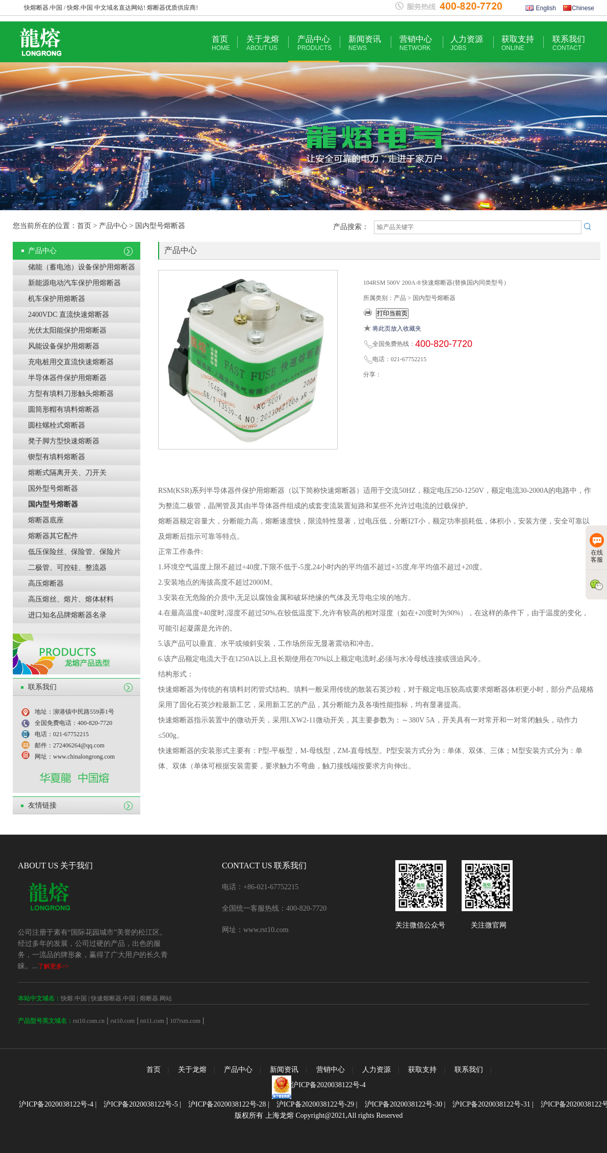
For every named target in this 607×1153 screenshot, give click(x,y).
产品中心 (314, 43)
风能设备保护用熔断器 (63, 346)
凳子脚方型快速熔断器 (63, 441)
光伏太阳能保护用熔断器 (67, 330)
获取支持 (517, 43)
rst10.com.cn (89, 1020)
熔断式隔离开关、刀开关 (67, 473)
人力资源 (466, 43)
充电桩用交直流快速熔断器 (71, 362)
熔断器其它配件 (53, 536)
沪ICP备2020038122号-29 (315, 1104)
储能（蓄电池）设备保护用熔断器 (81, 267)
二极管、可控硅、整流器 (67, 567)
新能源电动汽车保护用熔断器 (74, 283)
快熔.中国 (74, 998)
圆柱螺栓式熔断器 (56, 425)
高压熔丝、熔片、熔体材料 (71, 599)
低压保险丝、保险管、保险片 (74, 552)
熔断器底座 (46, 520)
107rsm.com (185, 1020)
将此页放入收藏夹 (396, 328)
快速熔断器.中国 (113, 998)
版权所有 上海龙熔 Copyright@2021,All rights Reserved (318, 1115)
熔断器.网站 (156, 998)
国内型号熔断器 (53, 504)
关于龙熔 (262, 43)
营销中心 (415, 43)
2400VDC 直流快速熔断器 (68, 314)
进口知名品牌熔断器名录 (67, 615)
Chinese (578, 8)
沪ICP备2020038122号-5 (141, 1104)
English (540, 8)
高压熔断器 (46, 583)
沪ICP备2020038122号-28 (227, 1104)
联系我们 (568, 43)
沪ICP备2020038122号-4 (328, 1085)
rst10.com (122, 1020)
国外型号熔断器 (53, 488)
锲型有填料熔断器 (56, 457)
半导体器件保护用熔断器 (67, 378)
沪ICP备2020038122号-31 (491, 1104)
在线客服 (597, 548)
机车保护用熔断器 (56, 299)
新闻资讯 (364, 43)
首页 (221, 43)
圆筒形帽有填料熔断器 (63, 409)
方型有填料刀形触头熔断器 (71, 393)
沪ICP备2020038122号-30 (403, 1104)
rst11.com (151, 1020)
